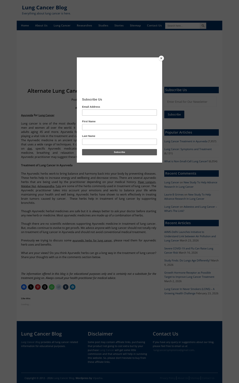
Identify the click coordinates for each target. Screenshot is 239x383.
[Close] (161, 58)
